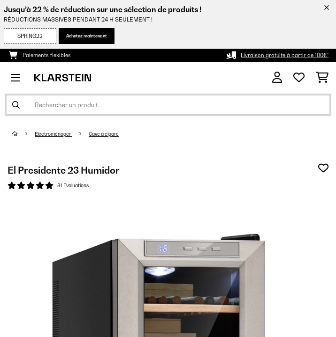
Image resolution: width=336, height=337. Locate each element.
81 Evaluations (73, 185)
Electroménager (53, 134)
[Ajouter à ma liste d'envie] (323, 168)
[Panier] (322, 77)
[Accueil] (23, 134)
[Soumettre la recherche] (16, 104)
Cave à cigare (104, 134)
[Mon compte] (277, 77)
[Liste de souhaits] (299, 77)
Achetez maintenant (86, 35)
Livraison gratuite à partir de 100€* (284, 55)
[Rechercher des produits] (168, 105)
